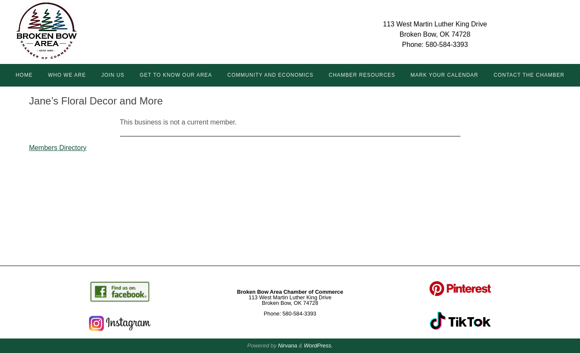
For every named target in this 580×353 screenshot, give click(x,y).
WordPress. (318, 345)
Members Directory (57, 147)
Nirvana (287, 345)
